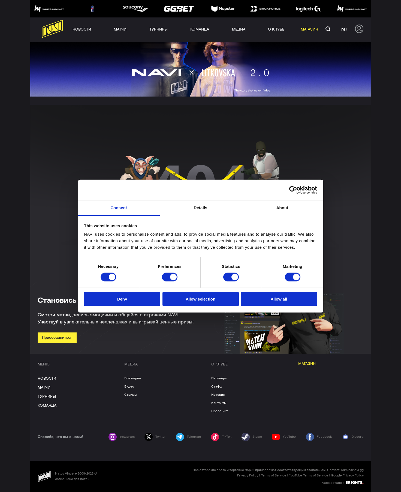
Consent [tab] (118, 207)
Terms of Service (273, 475)
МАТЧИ (44, 387)
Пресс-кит (219, 411)
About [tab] (282, 207)
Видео (129, 386)
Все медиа (132, 378)
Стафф (216, 386)
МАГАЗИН (307, 364)
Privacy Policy (247, 475)
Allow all (279, 299)
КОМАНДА (47, 405)
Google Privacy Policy (347, 475)
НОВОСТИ (47, 378)
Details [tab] (200, 207)
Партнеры (219, 378)
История (218, 394)
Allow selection (200, 299)
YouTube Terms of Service (308, 475)
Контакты (218, 402)
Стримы (130, 394)
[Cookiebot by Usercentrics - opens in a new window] (293, 190)
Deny (122, 299)
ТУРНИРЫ (47, 396)
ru (344, 30)
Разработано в (342, 482)
